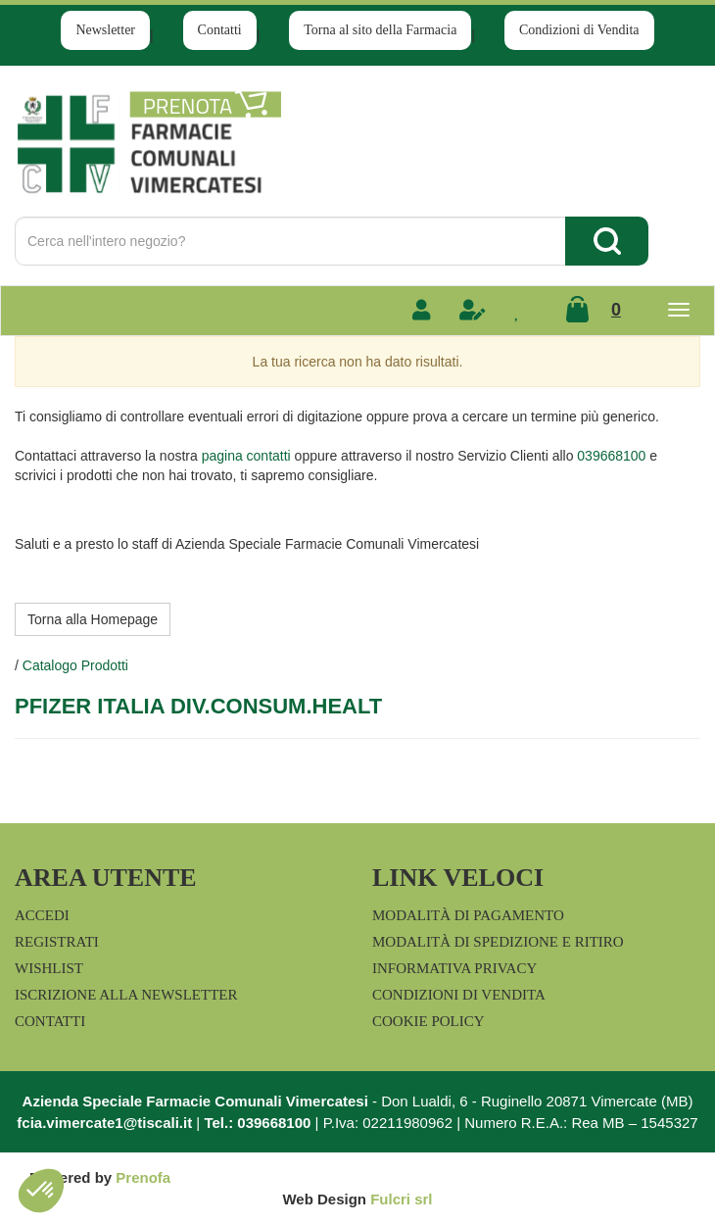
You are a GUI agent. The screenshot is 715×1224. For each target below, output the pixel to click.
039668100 (611, 456)
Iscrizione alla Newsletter (126, 995)
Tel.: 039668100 (257, 1122)
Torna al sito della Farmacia (380, 30)
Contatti (220, 30)
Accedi (42, 915)
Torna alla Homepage (92, 619)
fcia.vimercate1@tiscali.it (104, 1122)
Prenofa (143, 1177)
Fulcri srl (401, 1199)
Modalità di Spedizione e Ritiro (498, 942)
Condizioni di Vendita (579, 30)
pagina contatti (246, 456)
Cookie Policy (428, 1021)
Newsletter (105, 30)
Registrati (57, 942)
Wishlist (49, 968)
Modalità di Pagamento (468, 915)
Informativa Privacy (454, 968)
